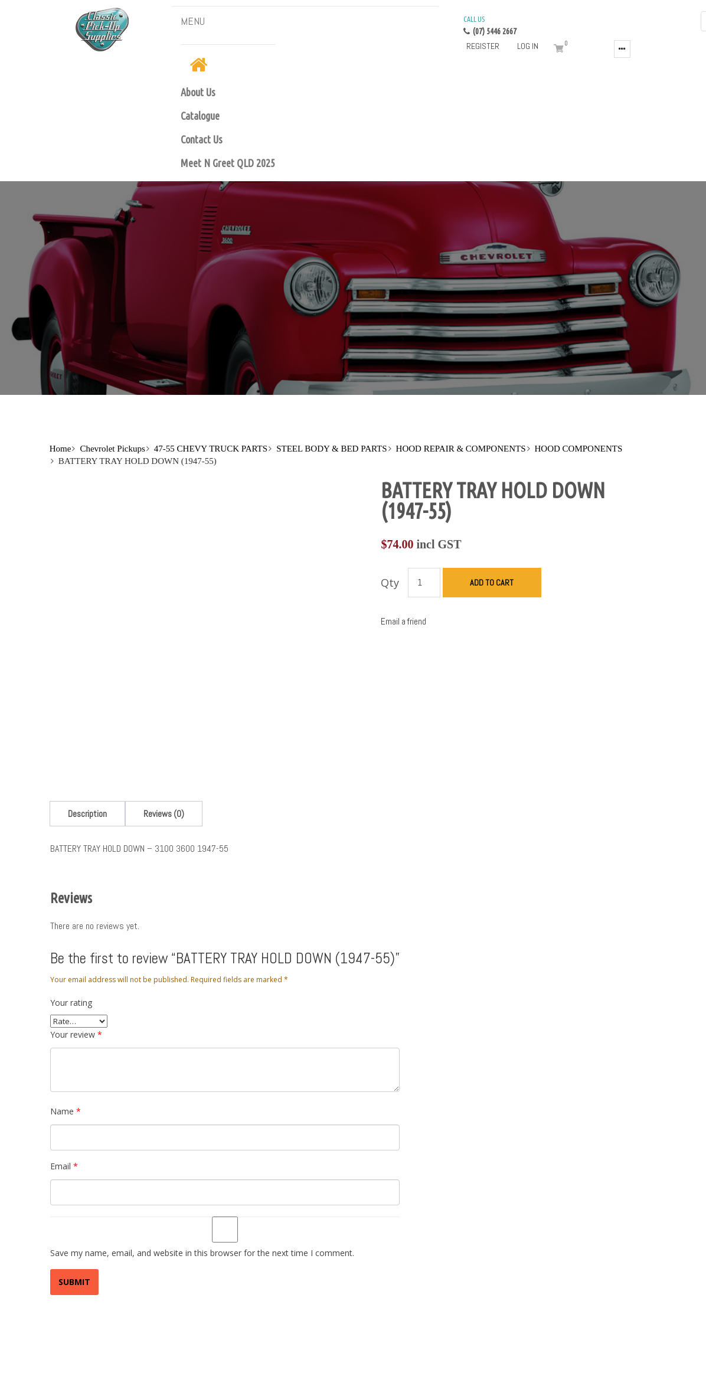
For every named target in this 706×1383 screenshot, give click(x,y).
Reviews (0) (163, 752)
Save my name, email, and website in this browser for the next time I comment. (202, 1191)
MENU (193, 21)
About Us (198, 92)
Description (87, 752)
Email (64, 1104)
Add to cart (492, 582)
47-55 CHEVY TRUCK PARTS (210, 448)
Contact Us (202, 139)
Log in (527, 46)
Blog (93, 1361)
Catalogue (200, 116)
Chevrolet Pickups (112, 448)
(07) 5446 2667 (490, 25)
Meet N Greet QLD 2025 (228, 163)
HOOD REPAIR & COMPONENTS (461, 448)
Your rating (71, 941)
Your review (76, 973)
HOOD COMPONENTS (579, 448)
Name (65, 1049)
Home (60, 448)
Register (482, 46)
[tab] (87, 752)
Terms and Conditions (149, 1361)
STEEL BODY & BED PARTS (331, 448)
